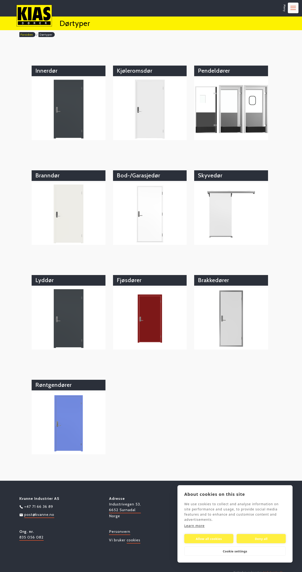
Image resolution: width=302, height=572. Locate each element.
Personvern (119, 531)
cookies (133, 540)
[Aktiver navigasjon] (293, 8)
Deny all (261, 539)
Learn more (194, 525)
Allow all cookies (209, 539)
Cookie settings (235, 551)
